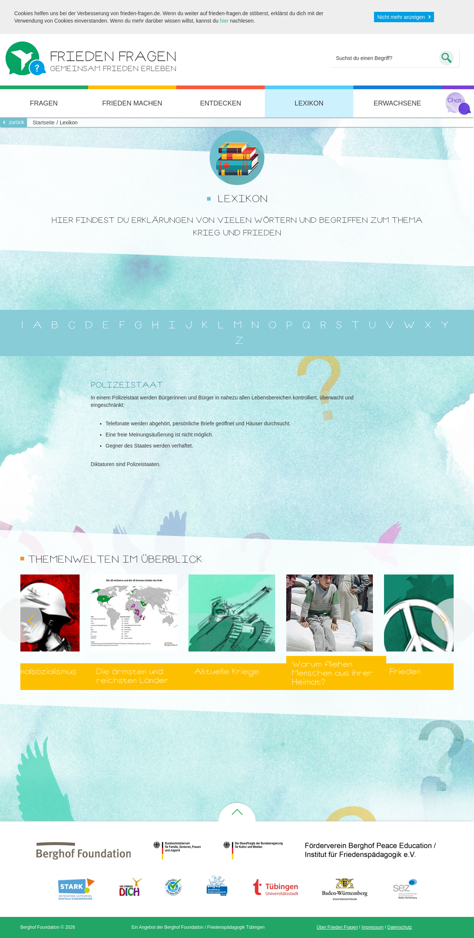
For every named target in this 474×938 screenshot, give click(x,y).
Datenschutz (399, 927)
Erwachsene (397, 103)
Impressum (372, 927)
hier (224, 21)
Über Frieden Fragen (337, 927)
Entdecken (220, 103)
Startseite (43, 122)
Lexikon (308, 103)
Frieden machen (132, 103)
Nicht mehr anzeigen (401, 17)
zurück (16, 122)
